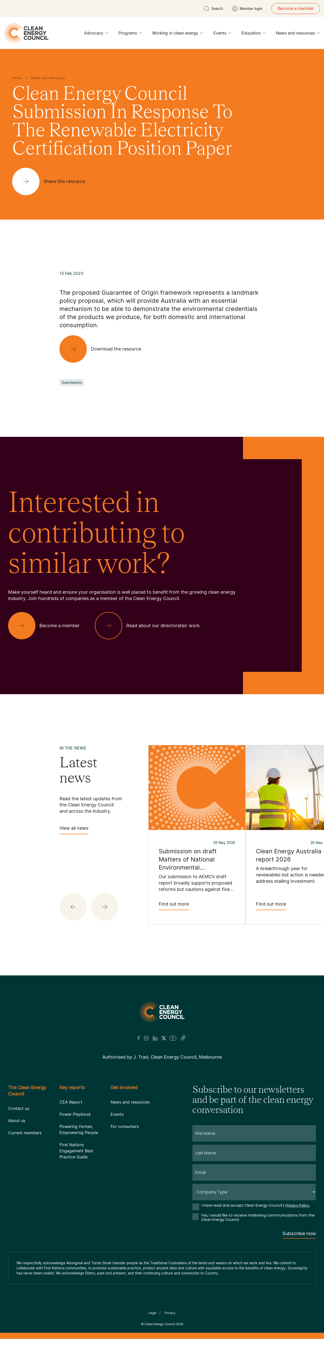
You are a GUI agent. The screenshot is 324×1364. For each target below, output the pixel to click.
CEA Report (70, 1102)
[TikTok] (183, 1038)
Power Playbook (75, 1114)
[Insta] (146, 1038)
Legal (152, 1313)
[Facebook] (138, 1038)
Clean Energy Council (160, 1324)
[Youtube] (173, 1038)
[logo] (26, 33)
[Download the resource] (104, 349)
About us (16, 1120)
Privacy (170, 1313)
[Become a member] (48, 625)
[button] (73, 907)
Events (222, 34)
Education (253, 34)
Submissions (72, 382)
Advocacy (96, 34)
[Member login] (247, 8)
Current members (25, 1132)
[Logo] (162, 1012)
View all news (73, 829)
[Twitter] (164, 1038)
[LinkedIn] (155, 1038)
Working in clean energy (177, 34)
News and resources (298, 34)
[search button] (213, 8)
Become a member (296, 8)
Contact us (18, 1108)
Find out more (174, 905)
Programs (130, 34)
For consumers (125, 1126)
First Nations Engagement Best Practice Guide (76, 1150)
